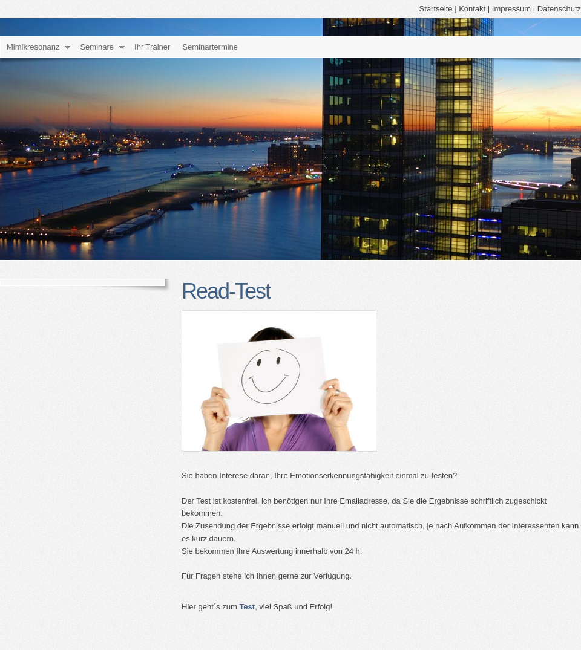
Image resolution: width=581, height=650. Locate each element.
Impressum (511, 8)
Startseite (436, 8)
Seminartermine (210, 46)
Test (247, 606)
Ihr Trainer (152, 46)
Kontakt (472, 8)
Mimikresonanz (33, 46)
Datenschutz (559, 8)
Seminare (97, 46)
